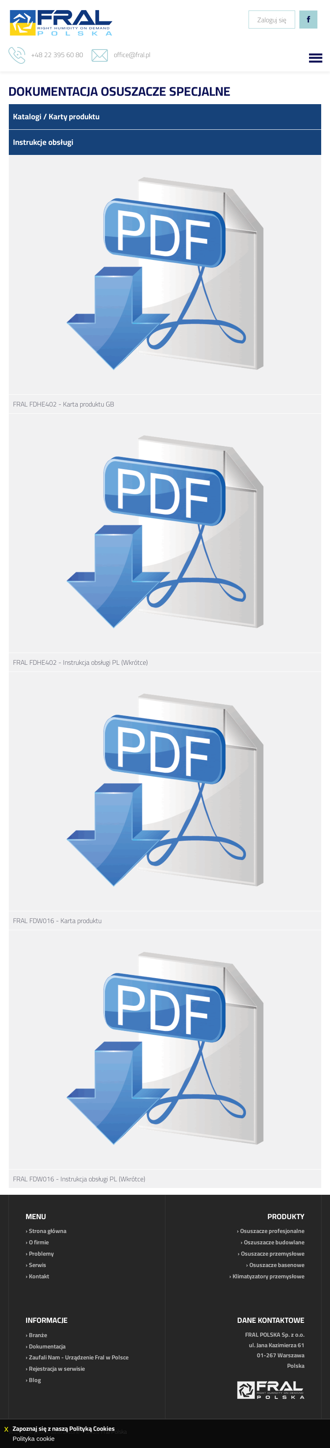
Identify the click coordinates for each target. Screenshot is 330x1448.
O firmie (39, 1242)
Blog (35, 1380)
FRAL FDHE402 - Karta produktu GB (63, 404)
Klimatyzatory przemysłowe (268, 1276)
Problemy (41, 1253)
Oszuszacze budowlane (274, 1242)
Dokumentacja (47, 1346)
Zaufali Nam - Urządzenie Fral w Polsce (78, 1357)
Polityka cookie (34, 1438)
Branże (38, 1335)
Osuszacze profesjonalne (272, 1230)
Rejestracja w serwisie (57, 1368)
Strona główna (47, 1230)
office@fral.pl (132, 54)
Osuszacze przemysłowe (272, 1253)
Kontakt (39, 1276)
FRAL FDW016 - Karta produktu (57, 920)
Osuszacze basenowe (276, 1264)
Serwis (37, 1264)
